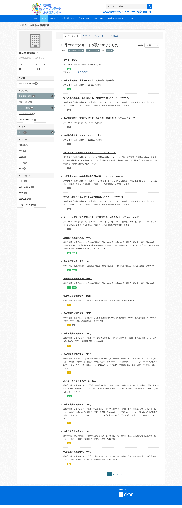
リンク (130, 18)
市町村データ (84, 18)
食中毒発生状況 (70, 60)
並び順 (140, 45)
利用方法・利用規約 (115, 18)
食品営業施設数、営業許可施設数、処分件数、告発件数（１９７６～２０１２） (99, 118)
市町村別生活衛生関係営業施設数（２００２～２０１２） (89, 153)
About (114, 36)
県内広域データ (68, 18)
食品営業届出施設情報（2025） (77, 354)
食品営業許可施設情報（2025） (77, 404)
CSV (69, 304)
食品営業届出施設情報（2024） (77, 431)
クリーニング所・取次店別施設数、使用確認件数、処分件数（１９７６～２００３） (101, 217)
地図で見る (98, 18)
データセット (72, 36)
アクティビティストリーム (95, 36)
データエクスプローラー (84, 72)
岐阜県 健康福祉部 (39, 25)
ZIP (69, 110)
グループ (53, 18)
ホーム (35, 18)
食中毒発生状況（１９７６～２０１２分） (82, 135)
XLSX (74, 253)
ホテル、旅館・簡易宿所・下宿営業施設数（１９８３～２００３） (93, 197)
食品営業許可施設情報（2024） (77, 452)
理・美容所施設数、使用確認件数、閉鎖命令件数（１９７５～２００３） (96, 98)
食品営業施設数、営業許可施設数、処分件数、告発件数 (88, 80)
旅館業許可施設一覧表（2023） (77, 279)
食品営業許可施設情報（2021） (77, 313)
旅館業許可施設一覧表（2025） (77, 238)
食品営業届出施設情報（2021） (77, 296)
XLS (69, 69)
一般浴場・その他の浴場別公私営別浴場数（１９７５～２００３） (93, 176)
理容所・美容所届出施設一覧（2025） (80, 381)
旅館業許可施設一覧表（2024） (77, 261)
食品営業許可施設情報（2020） (77, 333)
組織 (44, 18)
